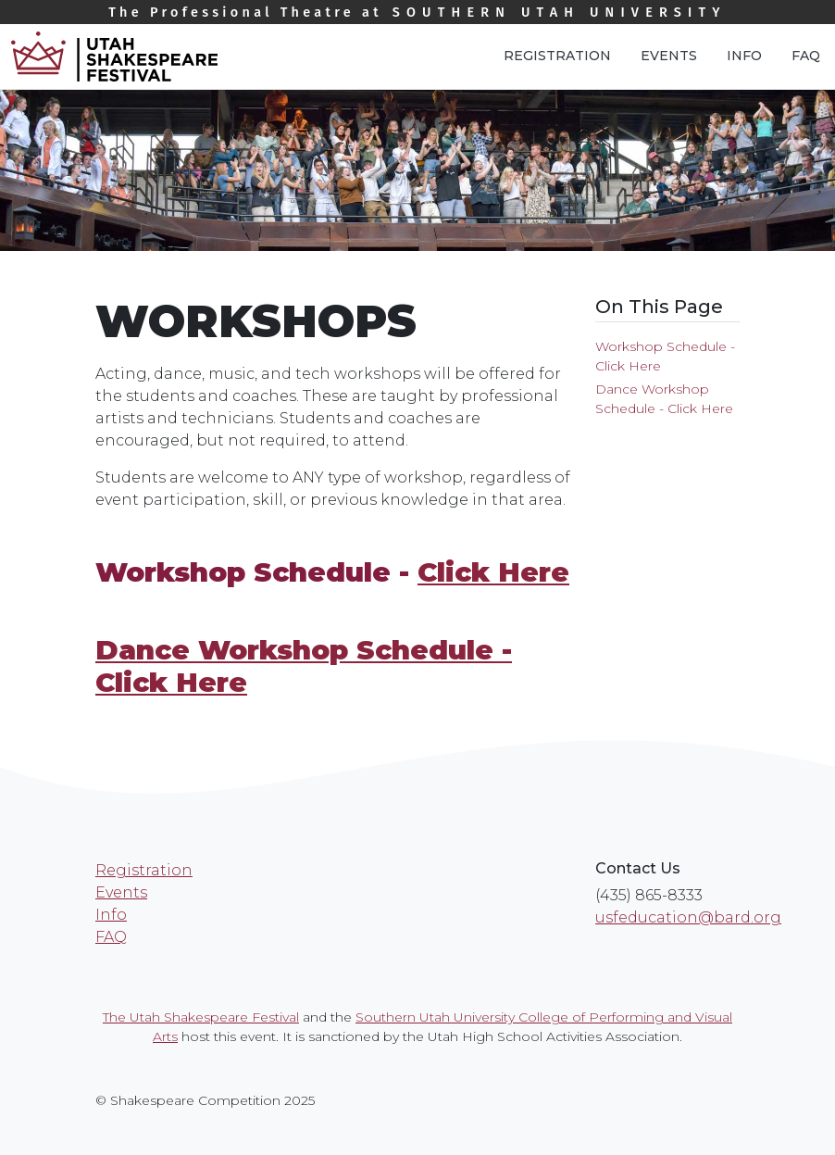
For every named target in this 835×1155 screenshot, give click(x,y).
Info (744, 55)
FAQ (805, 55)
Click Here (493, 572)
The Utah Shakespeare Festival (201, 1017)
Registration (557, 55)
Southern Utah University (417, 12)
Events (669, 55)
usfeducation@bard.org (688, 917)
